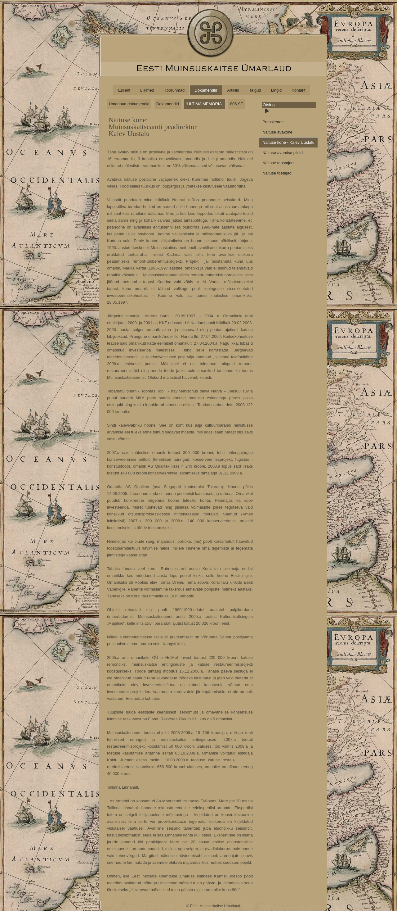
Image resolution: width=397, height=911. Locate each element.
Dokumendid (205, 90)
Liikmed (147, 90)
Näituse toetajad (277, 173)
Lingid (276, 90)
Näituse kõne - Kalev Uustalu (288, 142)
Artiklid (233, 90)
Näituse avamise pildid (282, 152)
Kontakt (298, 90)
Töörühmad (174, 90)
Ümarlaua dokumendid (129, 104)
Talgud (255, 90)
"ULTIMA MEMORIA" (204, 104)
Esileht (124, 90)
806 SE (236, 104)
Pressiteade (273, 122)
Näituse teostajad (277, 163)
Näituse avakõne (277, 132)
